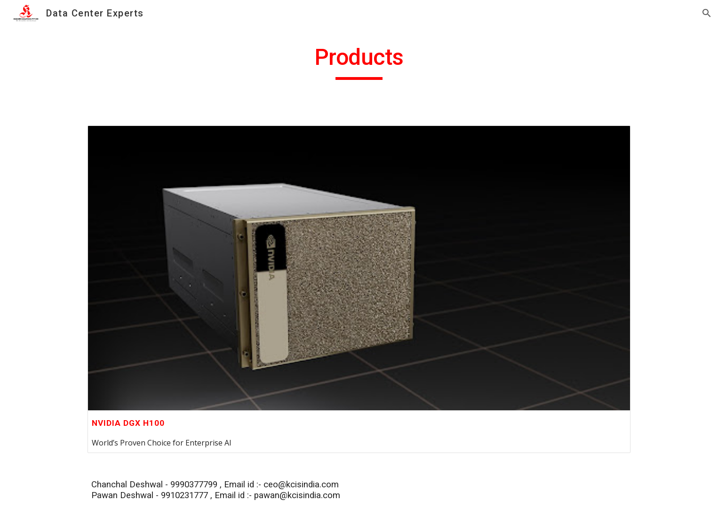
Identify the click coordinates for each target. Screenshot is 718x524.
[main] (359, 61)
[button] (706, 13)
